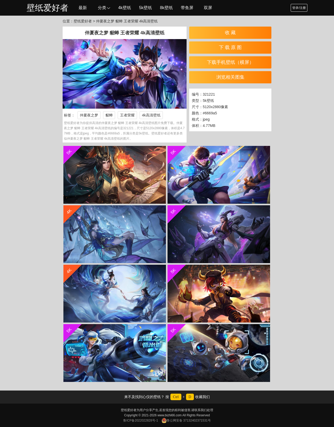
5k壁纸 (145, 7)
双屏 (208, 7)
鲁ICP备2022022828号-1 (140, 420)
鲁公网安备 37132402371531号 (186, 420)
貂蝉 (109, 115)
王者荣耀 (127, 115)
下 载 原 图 (230, 47)
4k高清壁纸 (151, 115)
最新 (83, 7)
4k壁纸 (124, 7)
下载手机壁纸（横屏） (230, 62)
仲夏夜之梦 (89, 115)
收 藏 (230, 32)
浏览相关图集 (230, 77)
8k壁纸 (166, 7)
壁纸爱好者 (47, 8)
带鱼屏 (187, 7)
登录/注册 (299, 8)
